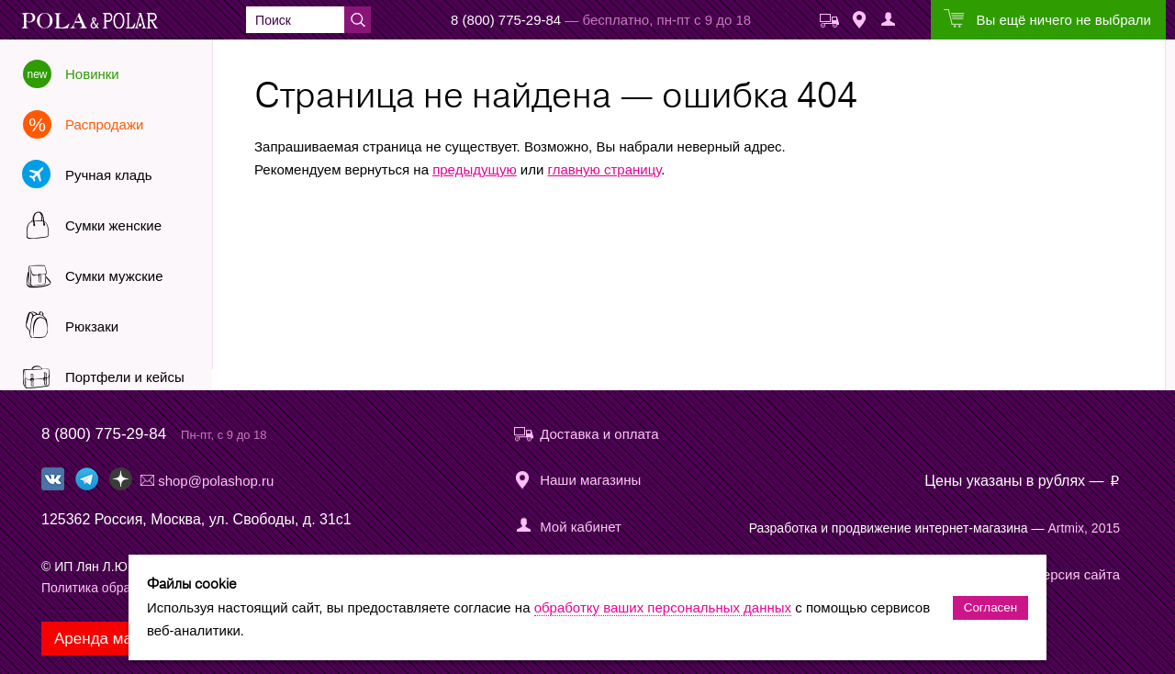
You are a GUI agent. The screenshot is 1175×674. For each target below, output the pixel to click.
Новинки (92, 74)
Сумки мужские (114, 276)
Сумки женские (113, 225)
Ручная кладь (108, 175)
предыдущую (474, 169)
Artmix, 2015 (1083, 528)
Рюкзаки (91, 326)
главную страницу (605, 169)
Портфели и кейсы (125, 377)
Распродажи (104, 124)
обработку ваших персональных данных (662, 607)
